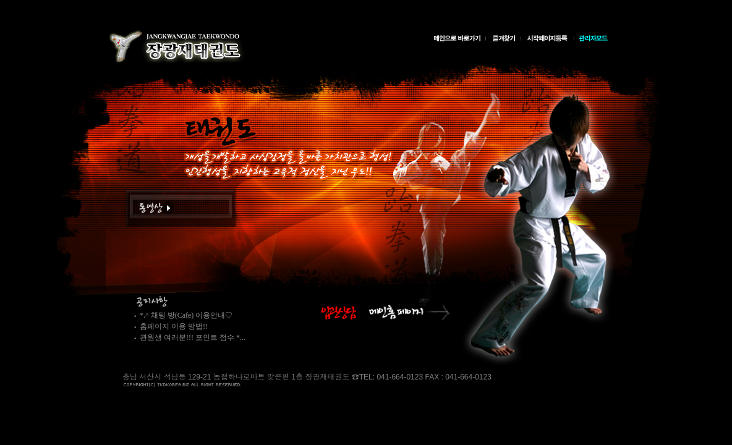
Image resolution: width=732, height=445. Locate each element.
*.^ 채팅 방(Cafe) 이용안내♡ (186, 315)
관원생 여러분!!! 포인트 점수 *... (192, 337)
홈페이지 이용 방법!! (174, 326)
